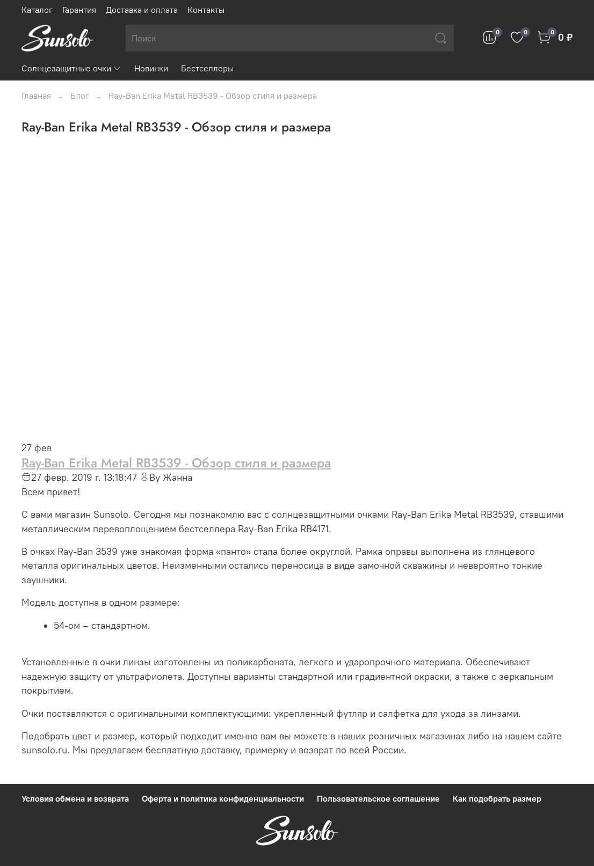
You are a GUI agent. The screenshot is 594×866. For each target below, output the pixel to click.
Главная (36, 95)
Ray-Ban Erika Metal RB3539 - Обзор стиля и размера (176, 462)
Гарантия (79, 9)
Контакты (205, 9)
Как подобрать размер (497, 798)
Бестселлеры (207, 68)
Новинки (151, 68)
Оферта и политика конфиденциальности (223, 798)
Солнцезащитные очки (71, 68)
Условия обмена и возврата (75, 798)
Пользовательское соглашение (378, 798)
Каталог (37, 9)
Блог (79, 95)
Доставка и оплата (142, 9)
